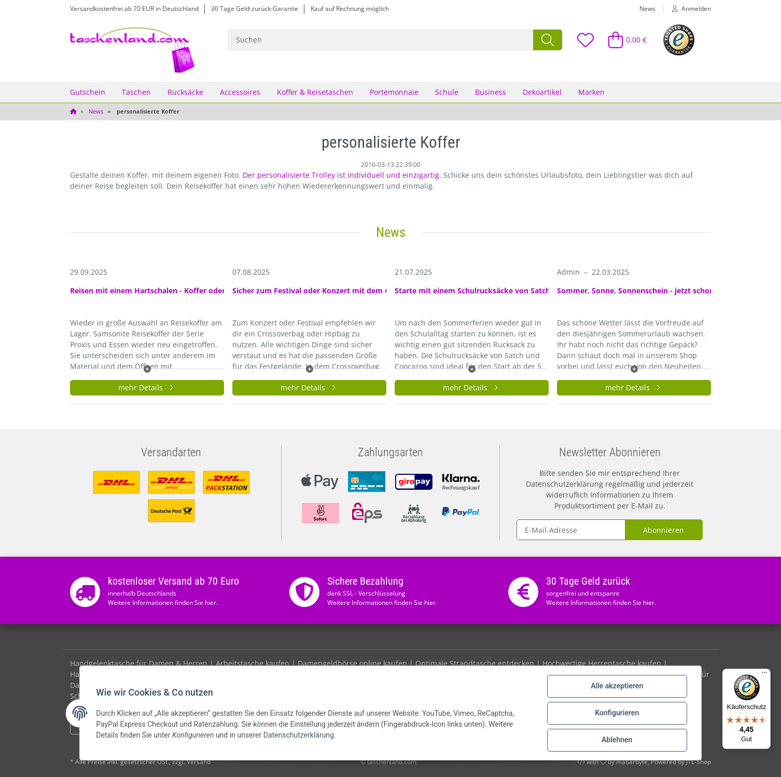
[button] (687, 9)
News (647, 8)
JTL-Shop (698, 761)
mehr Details (147, 387)
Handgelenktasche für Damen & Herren (138, 663)
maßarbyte (632, 761)
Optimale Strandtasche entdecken (474, 663)
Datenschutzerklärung (564, 484)
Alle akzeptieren (616, 686)
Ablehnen (616, 740)
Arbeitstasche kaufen (252, 663)
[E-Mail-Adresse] (571, 529)
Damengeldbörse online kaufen (352, 663)
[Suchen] (381, 40)
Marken (591, 92)
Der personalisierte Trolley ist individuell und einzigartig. (342, 175)
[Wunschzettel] (585, 39)
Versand (199, 761)
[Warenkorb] (623, 39)
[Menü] (764, 675)
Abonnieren (663, 530)
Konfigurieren (616, 713)
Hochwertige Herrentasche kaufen (601, 663)
